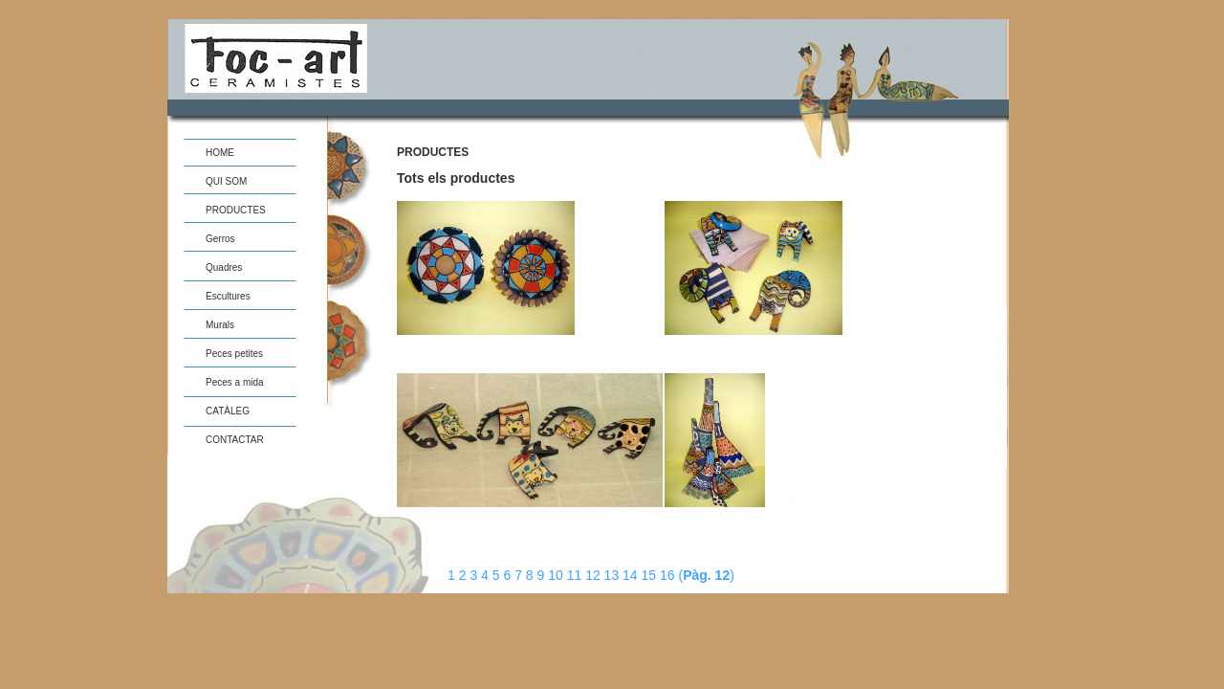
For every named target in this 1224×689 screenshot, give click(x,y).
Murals (220, 325)
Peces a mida (235, 382)
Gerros (220, 238)
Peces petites (234, 353)
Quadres (224, 267)
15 (651, 575)
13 (613, 575)
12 (594, 575)
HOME (220, 152)
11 (576, 575)
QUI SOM (226, 181)
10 (557, 575)
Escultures (228, 296)
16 (669, 575)
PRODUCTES (236, 210)
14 (632, 575)
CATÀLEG (228, 411)
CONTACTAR (235, 439)
